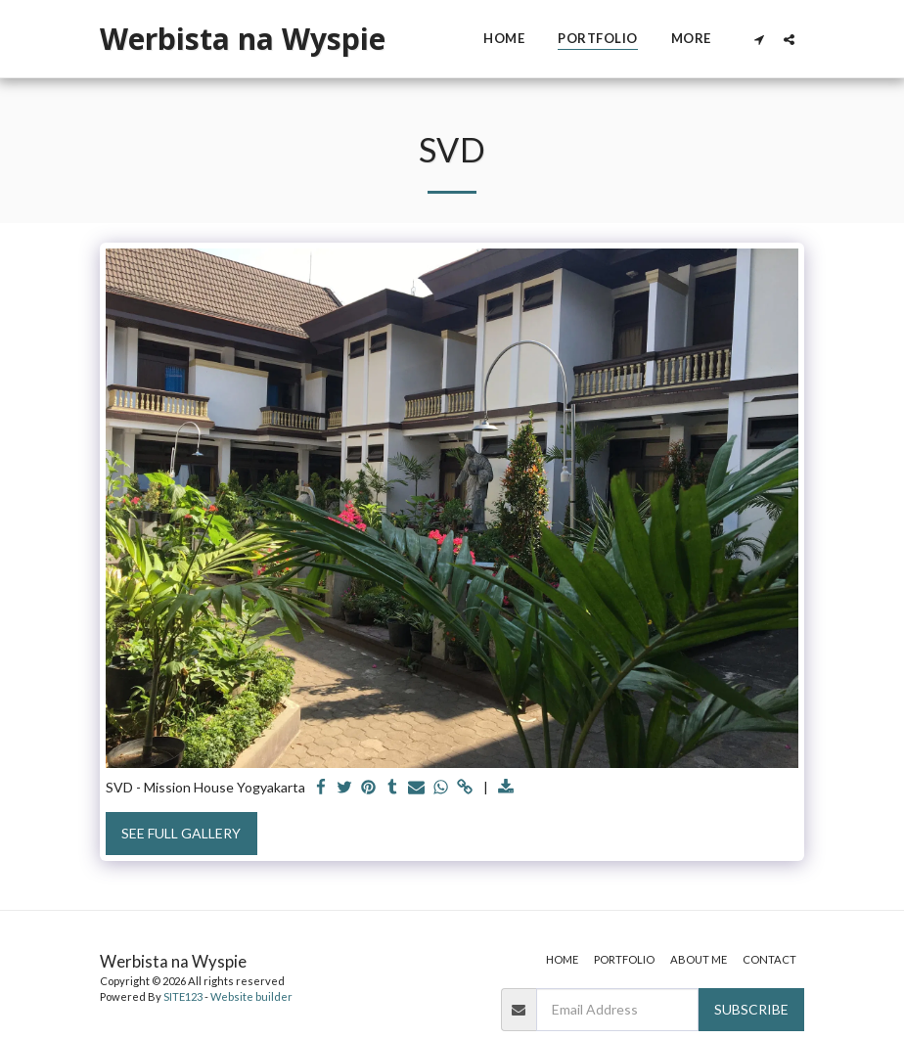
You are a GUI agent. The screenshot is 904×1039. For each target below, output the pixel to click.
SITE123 (183, 996)
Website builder (251, 996)
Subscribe (751, 1009)
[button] (759, 39)
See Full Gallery (181, 833)
